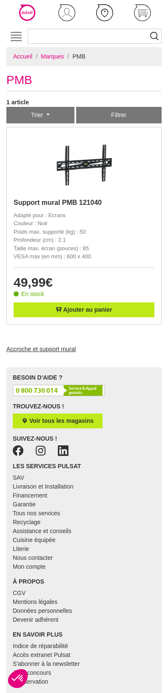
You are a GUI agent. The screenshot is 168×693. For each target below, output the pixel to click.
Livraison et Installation (43, 486)
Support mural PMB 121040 (58, 202)
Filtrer (118, 115)
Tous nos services (36, 513)
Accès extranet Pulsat (41, 654)
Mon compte (29, 566)
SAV (18, 477)
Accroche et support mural (41, 349)
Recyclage (26, 522)
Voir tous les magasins (58, 420)
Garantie (24, 504)
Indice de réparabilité (40, 646)
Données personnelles (42, 610)
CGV (19, 593)
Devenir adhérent (35, 619)
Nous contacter (33, 557)
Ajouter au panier (84, 309)
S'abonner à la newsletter (46, 663)
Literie (21, 548)
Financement (30, 495)
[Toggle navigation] (16, 36)
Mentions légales (35, 601)
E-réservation (30, 681)
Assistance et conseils (42, 531)
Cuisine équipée (34, 540)
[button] (66, 13)
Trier (38, 115)
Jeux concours (32, 672)
